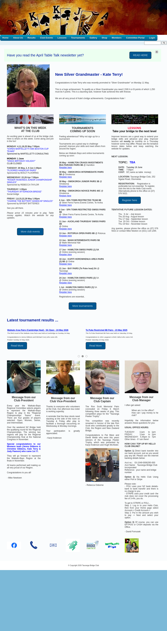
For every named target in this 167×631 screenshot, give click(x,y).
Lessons (61, 37)
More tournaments (82, 306)
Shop (104, 37)
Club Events (46, 37)
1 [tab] (79, 356)
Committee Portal (135, 37)
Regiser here (65, 195)
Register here (65, 177)
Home (5, 37)
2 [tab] (83, 356)
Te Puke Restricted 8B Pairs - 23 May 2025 (106, 330)
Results (31, 37)
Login (152, 37)
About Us (18, 37)
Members (116, 37)
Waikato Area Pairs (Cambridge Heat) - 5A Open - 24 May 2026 (37, 330)
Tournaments (78, 37)
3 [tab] (86, 356)
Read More (17, 345)
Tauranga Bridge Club (90, 565)
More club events (30, 231)
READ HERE (140, 55)
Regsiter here (65, 167)
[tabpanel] (43, 339)
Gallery (93, 37)
